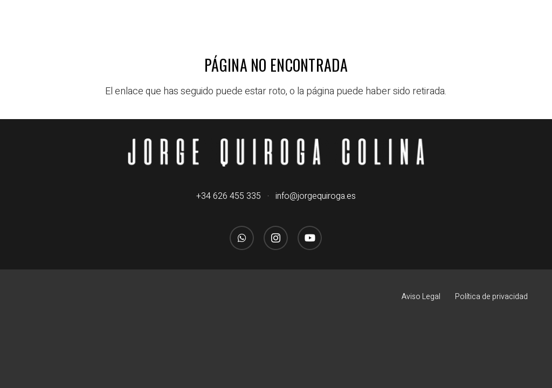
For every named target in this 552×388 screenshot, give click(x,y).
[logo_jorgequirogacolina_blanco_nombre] (276, 152)
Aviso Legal (421, 296)
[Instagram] (276, 238)
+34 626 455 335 (228, 196)
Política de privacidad (491, 296)
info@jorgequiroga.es (315, 196)
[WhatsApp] (242, 238)
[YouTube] (310, 238)
